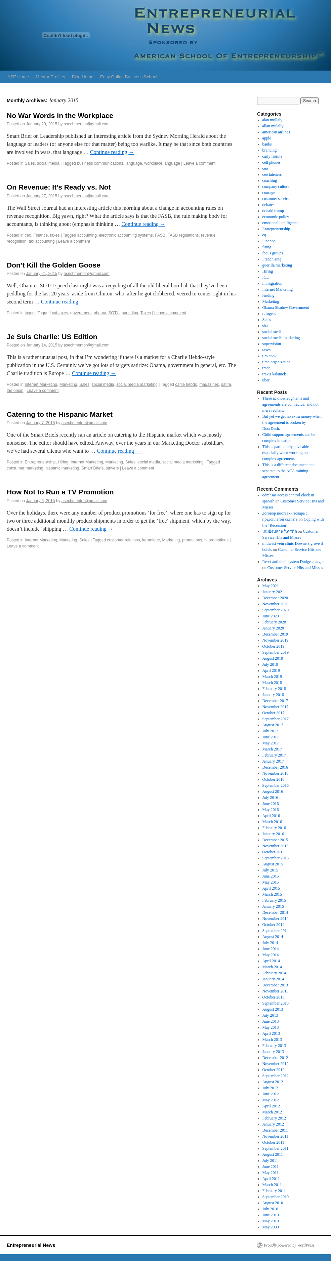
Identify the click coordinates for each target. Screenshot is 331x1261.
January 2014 (273, 979)
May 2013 (270, 1027)
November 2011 (275, 1136)
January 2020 (273, 628)
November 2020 (275, 604)
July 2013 (270, 1015)
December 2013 (275, 985)
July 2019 (270, 664)
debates (268, 204)
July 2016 (270, 797)
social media (48, 163)
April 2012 (271, 1106)
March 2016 (272, 821)
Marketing (68, 384)
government (80, 313)
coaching (269, 180)
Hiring (63, 462)
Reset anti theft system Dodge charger (293, 561)
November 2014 (275, 918)
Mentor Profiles (50, 76)
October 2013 (273, 997)
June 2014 (270, 948)
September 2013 (275, 1003)
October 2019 (273, 646)
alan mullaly (272, 120)
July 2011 (270, 1160)
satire (226, 384)
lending (268, 295)
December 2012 (275, 1057)
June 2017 (270, 737)
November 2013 (275, 991)
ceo (28, 235)
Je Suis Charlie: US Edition (52, 336)
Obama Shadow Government (285, 307)
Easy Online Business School (128, 76)
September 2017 (275, 719)
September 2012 (275, 1075)
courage (268, 192)
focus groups (272, 253)
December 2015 (275, 840)
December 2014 (275, 912)
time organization (276, 362)
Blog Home (82, 76)
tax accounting (41, 241)
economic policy (275, 216)
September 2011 (275, 1148)
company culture (275, 186)
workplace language (162, 163)
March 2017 (272, 749)
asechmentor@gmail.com (87, 124)
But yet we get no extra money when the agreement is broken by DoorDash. (292, 422)
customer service (276, 198)
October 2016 (273, 779)
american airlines (276, 132)
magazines (209, 384)
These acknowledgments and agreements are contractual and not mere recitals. (290, 404)
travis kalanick (274, 374)
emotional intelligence (280, 222)
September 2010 (275, 1196)
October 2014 (273, 924)
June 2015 (270, 876)
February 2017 (274, 755)
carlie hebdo (186, 384)
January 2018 (273, 694)
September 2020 (275, 610)
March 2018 (272, 682)
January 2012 (273, 1124)
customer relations (123, 540)
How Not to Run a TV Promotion (60, 492)
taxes (55, 235)
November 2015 (275, 846)
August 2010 (272, 1203)
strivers (112, 468)
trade (266, 368)
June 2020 (270, 616)
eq (264, 235)
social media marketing (137, 384)
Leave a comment (199, 163)
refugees (269, 313)
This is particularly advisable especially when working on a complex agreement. (286, 452)
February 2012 (274, 1118)
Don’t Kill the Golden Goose (53, 265)
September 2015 (275, 858)
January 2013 (273, 1051)
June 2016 (270, 803)
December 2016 (275, 767)
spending (130, 313)
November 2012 (275, 1063)
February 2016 (274, 827)
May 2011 (270, 1172)
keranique (151, 540)
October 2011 (273, 1142)
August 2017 (272, 725)
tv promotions (216, 540)
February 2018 (274, 688)
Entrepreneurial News (31, 1245)
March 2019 (272, 676)
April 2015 (271, 888)
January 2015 (273, 906)
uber (266, 380)
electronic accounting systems (126, 235)
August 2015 (272, 864)
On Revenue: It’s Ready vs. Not (59, 187)
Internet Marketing (41, 384)
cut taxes (60, 313)
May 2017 (270, 743)
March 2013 (272, 1039)
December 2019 (275, 634)
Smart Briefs (92, 468)
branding (269, 150)
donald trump (273, 210)
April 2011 (271, 1178)
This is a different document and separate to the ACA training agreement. (288, 470)
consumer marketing (25, 468)
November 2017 (275, 706)
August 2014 (272, 936)
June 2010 (270, 1215)
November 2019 (275, 640)
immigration (272, 283)
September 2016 (275, 785)
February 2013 (274, 1045)
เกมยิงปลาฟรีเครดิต (279, 531)
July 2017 (270, 731)
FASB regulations (183, 235)
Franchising (272, 259)
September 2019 (275, 652)
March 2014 (272, 967)
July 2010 (270, 1209)
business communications (100, 163)
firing (267, 247)
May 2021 (270, 585)
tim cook (269, 356)
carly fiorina (272, 156)
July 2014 (270, 942)
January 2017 (273, 761)
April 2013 (271, 1033)
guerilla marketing (277, 265)
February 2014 (274, 973)
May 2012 (270, 1100)
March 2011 (272, 1184)
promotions (192, 540)
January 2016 (273, 833)
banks (267, 144)
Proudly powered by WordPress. (290, 1245)
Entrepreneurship (40, 462)
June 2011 (270, 1166)
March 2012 (272, 1112)
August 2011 (272, 1154)
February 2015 (274, 900)
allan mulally (273, 126)
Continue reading (112, 152)
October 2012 (273, 1069)
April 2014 (271, 961)
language (133, 163)
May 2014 (270, 954)
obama (100, 313)
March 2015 (272, 894)
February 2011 (274, 1190)
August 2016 (272, 791)
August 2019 (272, 658)
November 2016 (275, 773)
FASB (160, 235)
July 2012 (270, 1088)
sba (265, 325)
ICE (265, 277)
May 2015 (270, 882)
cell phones (271, 162)
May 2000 (270, 1227)
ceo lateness (272, 174)
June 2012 (270, 1094)
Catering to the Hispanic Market (60, 414)
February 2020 (274, 622)
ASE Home (18, 76)
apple (266, 138)
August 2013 (272, 1009)
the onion (15, 390)
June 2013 (270, 1021)
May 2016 (270, 809)
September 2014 (275, 930)
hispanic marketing (62, 468)
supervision (271, 343)
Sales (30, 163)
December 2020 (275, 598)
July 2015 (270, 870)
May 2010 (270, 1221)
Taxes (145, 313)
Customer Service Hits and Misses (295, 567)
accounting (87, 235)
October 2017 (273, 712)
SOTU (114, 313)
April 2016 (271, 815)
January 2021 (273, 591)
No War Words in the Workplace (60, 115)
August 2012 (272, 1082)
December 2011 (275, 1130)
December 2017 (275, 700)
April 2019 (271, 670)
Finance (40, 235)
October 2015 (273, 852)
